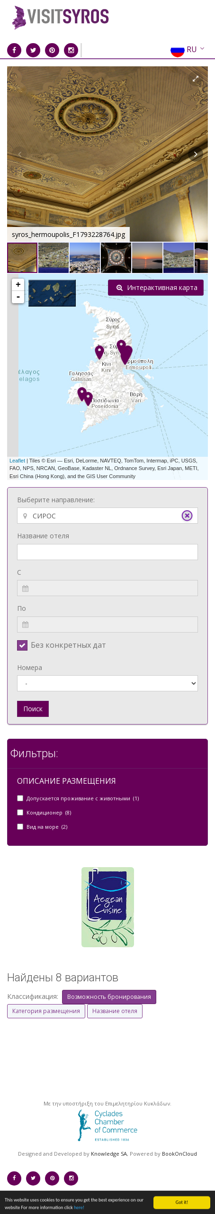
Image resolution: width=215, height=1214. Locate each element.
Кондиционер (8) (49, 812)
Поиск (33, 708)
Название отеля (43, 535)
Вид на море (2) (47, 826)
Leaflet (17, 460)
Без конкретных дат (68, 645)
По (21, 608)
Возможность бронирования (109, 997)
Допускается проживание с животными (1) (83, 798)
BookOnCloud (179, 1153)
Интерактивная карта (156, 287)
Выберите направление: (56, 499)
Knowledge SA (109, 1153)
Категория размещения (46, 1011)
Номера (29, 667)
